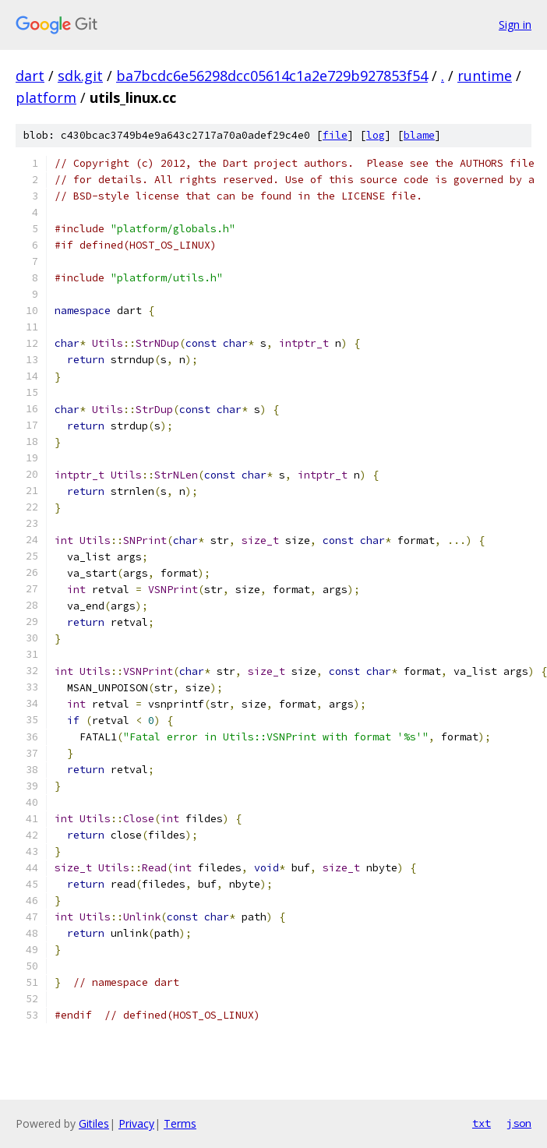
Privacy (136, 1123)
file (335, 135)
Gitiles (94, 1123)
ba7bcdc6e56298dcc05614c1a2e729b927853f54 (272, 75)
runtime (484, 75)
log (375, 135)
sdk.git (80, 75)
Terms (180, 1123)
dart (30, 75)
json (518, 1123)
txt (481, 1123)
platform (46, 97)
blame (419, 135)
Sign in (515, 24)
